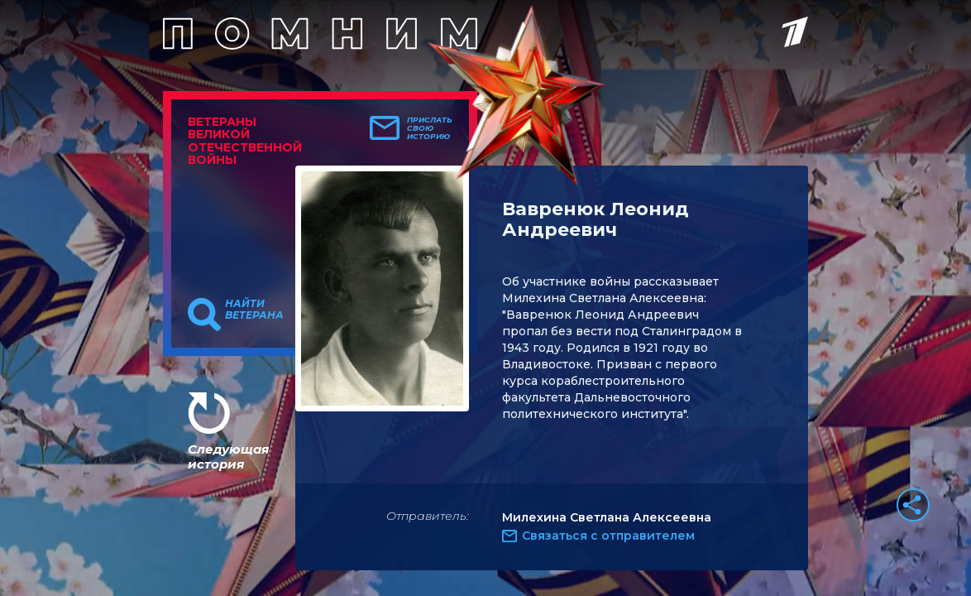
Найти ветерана (254, 309)
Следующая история (228, 456)
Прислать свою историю (429, 128)
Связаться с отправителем (608, 535)
